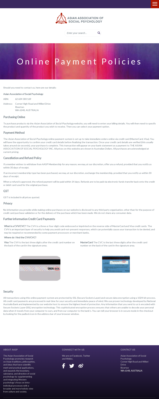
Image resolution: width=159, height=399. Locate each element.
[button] (99, 33)
